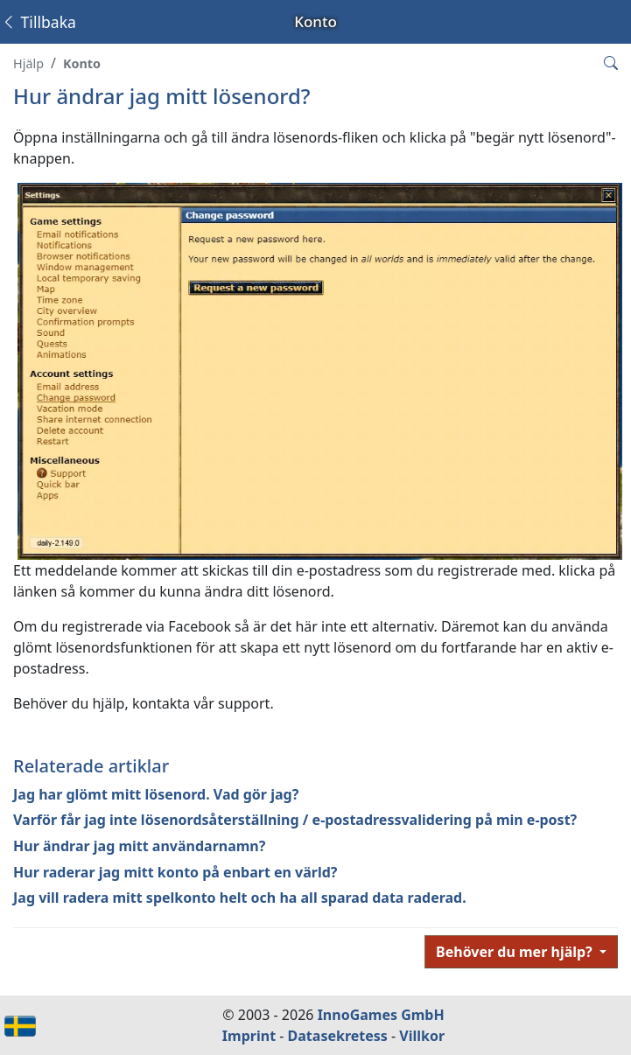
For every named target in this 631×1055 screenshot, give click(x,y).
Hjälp (28, 63)
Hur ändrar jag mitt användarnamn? (139, 846)
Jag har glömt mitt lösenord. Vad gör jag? (155, 794)
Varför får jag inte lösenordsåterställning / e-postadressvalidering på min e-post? (295, 819)
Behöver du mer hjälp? (516, 951)
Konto (82, 63)
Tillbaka (38, 21)
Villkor (422, 1035)
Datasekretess (338, 1035)
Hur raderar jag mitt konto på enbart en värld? (175, 872)
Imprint (249, 1035)
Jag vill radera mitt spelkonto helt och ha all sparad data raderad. (239, 897)
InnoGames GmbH (381, 1014)
